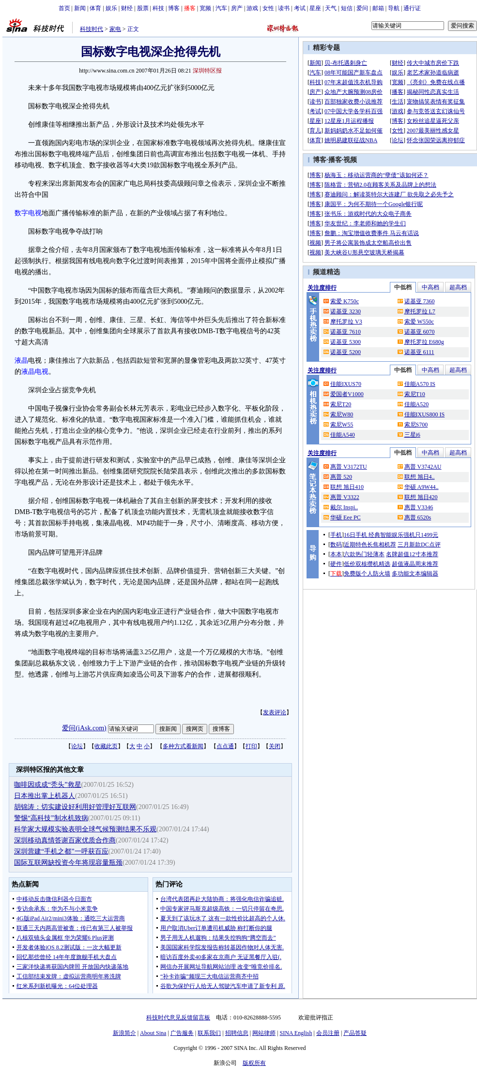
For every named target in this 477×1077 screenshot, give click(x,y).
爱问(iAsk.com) (84, 728)
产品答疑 (355, 1033)
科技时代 (91, 29)
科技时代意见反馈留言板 (178, 1017)
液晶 (21, 360)
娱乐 (111, 8)
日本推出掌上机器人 (44, 795)
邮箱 (378, 8)
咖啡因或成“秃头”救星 (47, 784)
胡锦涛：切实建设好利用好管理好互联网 (75, 807)
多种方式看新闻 (183, 746)
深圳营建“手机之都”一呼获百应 (61, 851)
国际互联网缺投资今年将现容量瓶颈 (68, 862)
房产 (237, 8)
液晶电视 (34, 371)
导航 (394, 8)
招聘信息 (236, 1033)
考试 (300, 8)
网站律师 (264, 1033)
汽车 (221, 8)
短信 (347, 8)
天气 (331, 8)
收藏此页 (106, 746)
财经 (127, 8)
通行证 (412, 8)
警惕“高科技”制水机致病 (51, 818)
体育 (95, 8)
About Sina (153, 1033)
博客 (174, 8)
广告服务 (182, 1033)
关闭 (274, 746)
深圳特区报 (207, 70)
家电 (115, 29)
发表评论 (274, 712)
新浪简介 (124, 1033)
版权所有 (254, 1063)
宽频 (205, 8)
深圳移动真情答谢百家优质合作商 (65, 840)
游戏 (252, 8)
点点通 (225, 746)
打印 (251, 746)
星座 (315, 8)
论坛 (77, 746)
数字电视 (28, 213)
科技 (158, 8)
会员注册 (327, 1033)
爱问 (362, 8)
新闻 (80, 8)
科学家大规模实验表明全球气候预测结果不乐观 (85, 829)
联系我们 (209, 1033)
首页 (64, 8)
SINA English (295, 1033)
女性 (268, 8)
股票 (143, 8)
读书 (284, 8)
